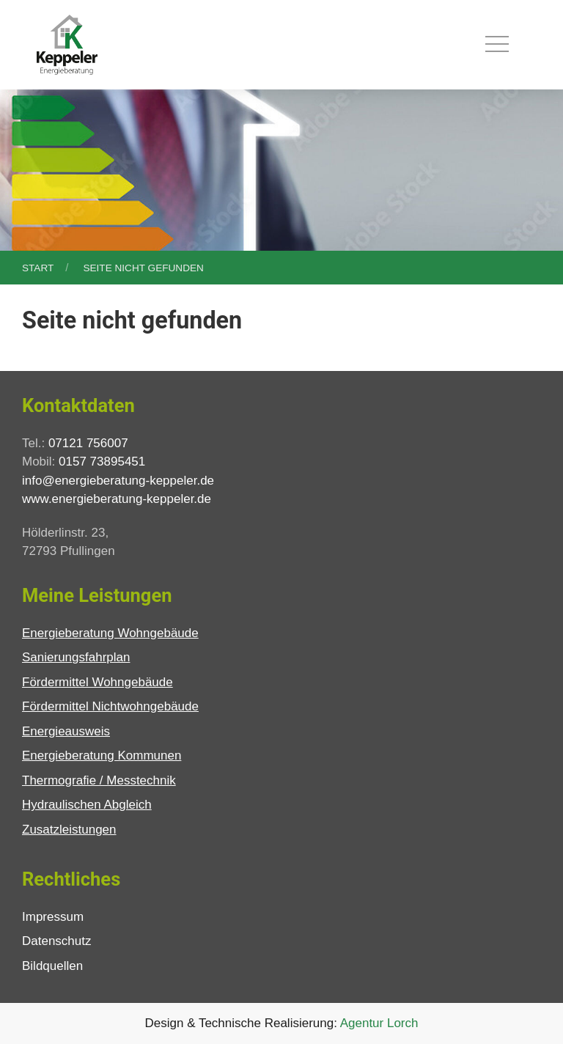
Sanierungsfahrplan (76, 657)
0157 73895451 (102, 461)
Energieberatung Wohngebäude (110, 633)
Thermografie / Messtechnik (99, 780)
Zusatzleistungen (69, 830)
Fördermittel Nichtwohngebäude (110, 706)
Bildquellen (52, 966)
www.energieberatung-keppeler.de (116, 499)
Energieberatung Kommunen (101, 755)
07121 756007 (88, 443)
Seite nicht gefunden (143, 267)
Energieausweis (66, 731)
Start (38, 267)
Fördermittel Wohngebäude (97, 682)
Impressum (53, 917)
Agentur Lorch (379, 1023)
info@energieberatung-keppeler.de (118, 481)
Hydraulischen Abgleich (87, 805)
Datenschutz (57, 941)
